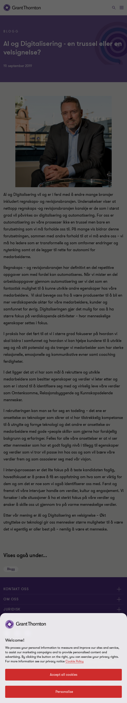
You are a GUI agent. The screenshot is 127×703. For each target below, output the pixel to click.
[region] (63, 658)
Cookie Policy (74, 661)
